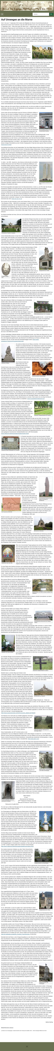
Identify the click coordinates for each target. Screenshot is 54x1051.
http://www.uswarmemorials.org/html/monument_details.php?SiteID (18, 713)
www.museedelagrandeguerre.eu (36, 398)
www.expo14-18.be (6, 144)
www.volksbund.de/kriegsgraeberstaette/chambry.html (14, 433)
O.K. (51, 14)
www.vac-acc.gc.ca (17, 198)
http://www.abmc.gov (33, 738)
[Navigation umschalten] (2, 14)
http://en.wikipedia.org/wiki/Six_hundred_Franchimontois (15, 934)
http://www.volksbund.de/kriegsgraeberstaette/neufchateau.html (17, 846)
